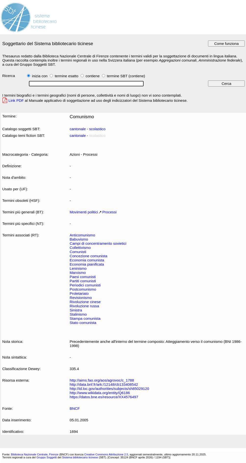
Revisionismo (81, 298)
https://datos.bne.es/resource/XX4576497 (104, 397)
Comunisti (78, 252)
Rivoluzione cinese (85, 302)
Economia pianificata (87, 264)
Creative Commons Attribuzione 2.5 (106, 454)
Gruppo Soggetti (47, 457)
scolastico (97, 129)
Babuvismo (79, 239)
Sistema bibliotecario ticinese (80, 457)
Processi (109, 212)
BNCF (75, 408)
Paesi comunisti (83, 277)
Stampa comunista (85, 318)
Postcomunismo (83, 289)
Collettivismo (80, 247)
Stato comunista (83, 323)
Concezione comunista (88, 256)
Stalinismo (78, 314)
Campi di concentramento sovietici (98, 243)
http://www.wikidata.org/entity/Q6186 (100, 393)
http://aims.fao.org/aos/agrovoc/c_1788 (102, 380)
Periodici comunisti (85, 285)
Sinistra (76, 310)
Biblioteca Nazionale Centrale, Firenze (35, 454)
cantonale (78, 129)
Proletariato (79, 293)
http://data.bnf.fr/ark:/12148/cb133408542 (104, 384)
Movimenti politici (84, 212)
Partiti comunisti (83, 281)
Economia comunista (87, 260)
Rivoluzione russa (84, 306)
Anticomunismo (82, 235)
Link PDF (16, 100)
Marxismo (78, 272)
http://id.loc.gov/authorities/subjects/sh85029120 (109, 388)
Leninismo (78, 268)
